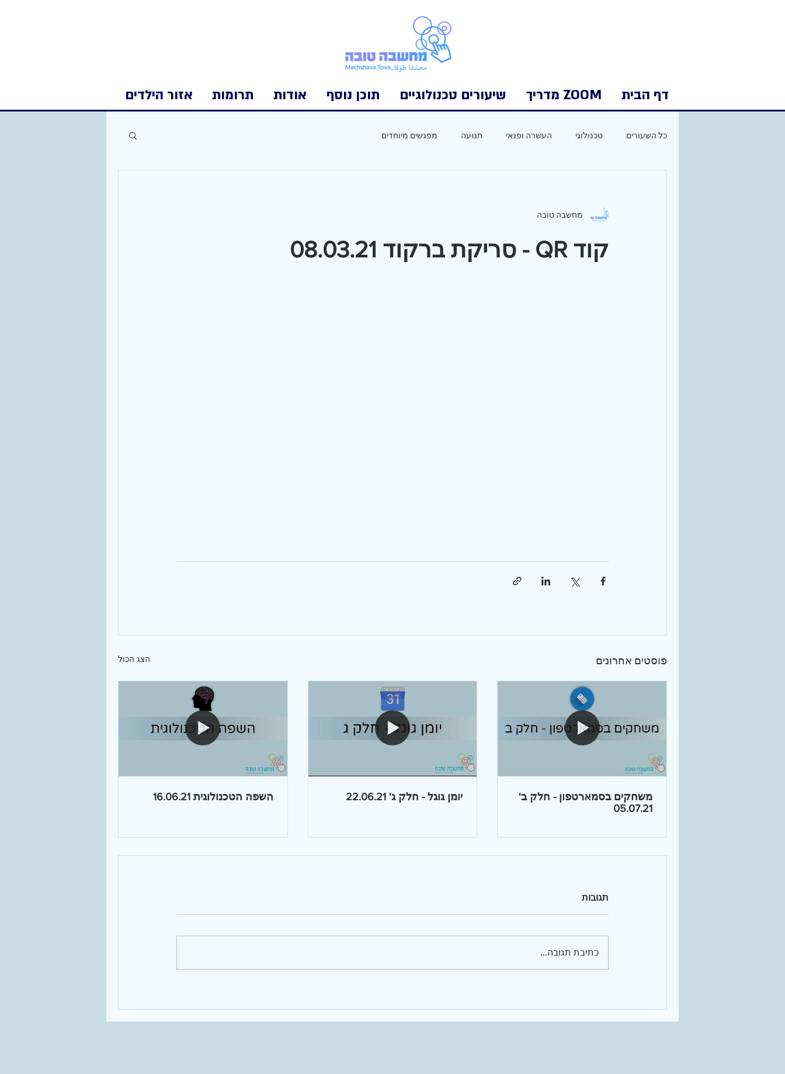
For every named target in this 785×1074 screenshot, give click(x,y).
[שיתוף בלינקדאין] (545, 581)
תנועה (471, 135)
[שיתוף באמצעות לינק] (517, 581)
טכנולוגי (589, 135)
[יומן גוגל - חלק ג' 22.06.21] (392, 728)
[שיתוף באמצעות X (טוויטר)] (574, 581)
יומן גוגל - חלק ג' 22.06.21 (404, 797)
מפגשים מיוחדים (409, 135)
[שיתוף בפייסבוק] (603, 581)
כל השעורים (646, 135)
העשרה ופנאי (529, 135)
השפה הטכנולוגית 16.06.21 (213, 797)
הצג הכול (134, 659)
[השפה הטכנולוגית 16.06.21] (203, 728)
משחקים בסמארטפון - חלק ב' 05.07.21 (585, 802)
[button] (159, 95)
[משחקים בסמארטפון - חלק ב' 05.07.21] (582, 728)
